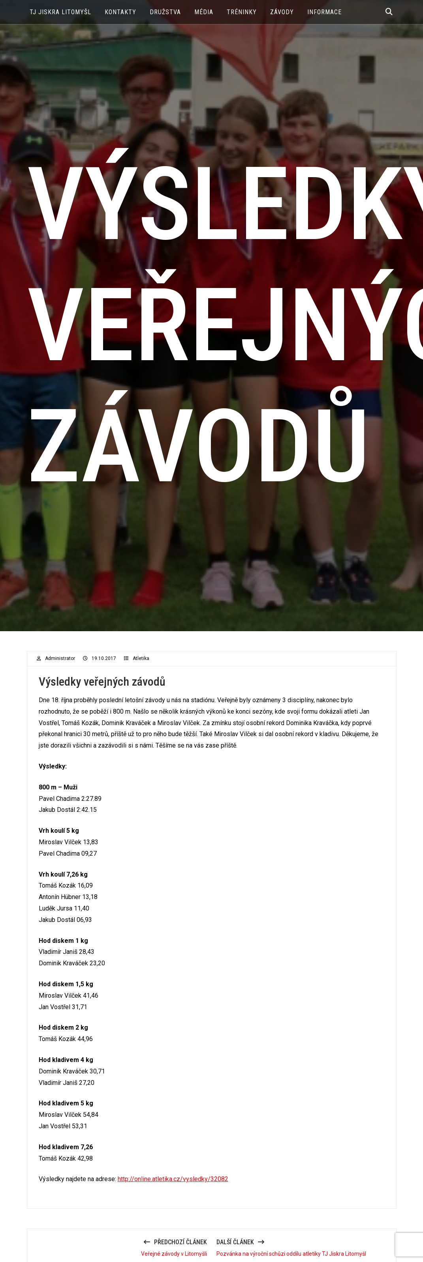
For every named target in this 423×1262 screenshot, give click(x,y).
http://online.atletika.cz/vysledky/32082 (173, 1179)
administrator (60, 658)
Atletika (141, 658)
